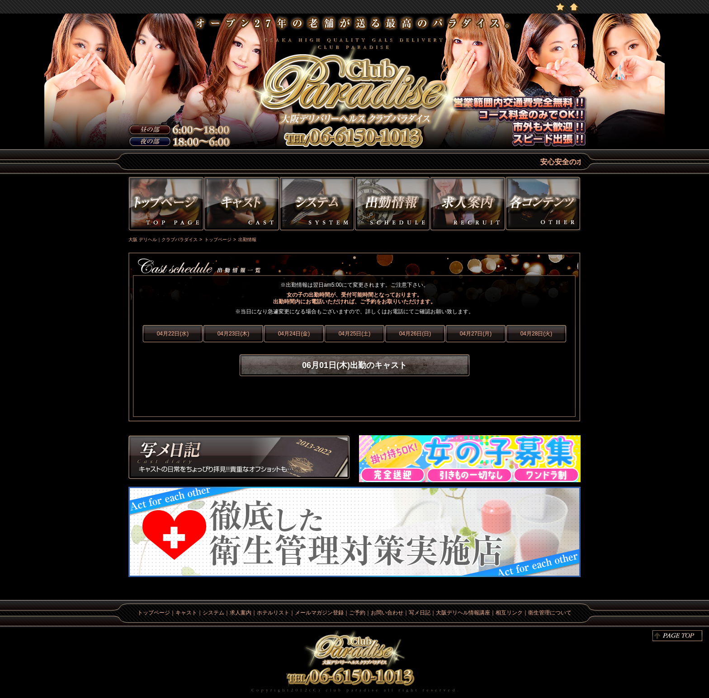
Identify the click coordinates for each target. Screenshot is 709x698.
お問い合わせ (387, 613)
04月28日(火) (536, 333)
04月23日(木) (233, 333)
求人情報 (468, 205)
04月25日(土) (355, 333)
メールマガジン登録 (319, 613)
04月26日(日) (415, 333)
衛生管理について (550, 613)
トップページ (165, 205)
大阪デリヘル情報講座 (463, 613)
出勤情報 (392, 205)
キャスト (241, 205)
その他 (544, 205)
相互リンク (509, 613)
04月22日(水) (173, 333)
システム (316, 205)
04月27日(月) (476, 333)
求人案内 (240, 613)
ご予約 (357, 613)
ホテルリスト (273, 613)
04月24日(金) (294, 333)
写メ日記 (239, 458)
